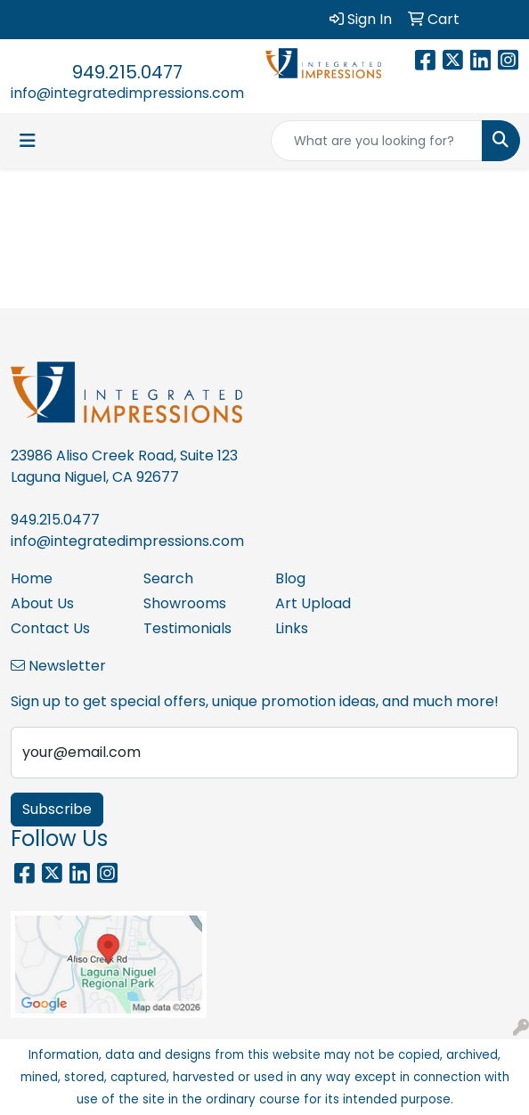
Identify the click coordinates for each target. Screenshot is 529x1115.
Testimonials (187, 628)
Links (291, 628)
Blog (290, 578)
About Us (42, 603)
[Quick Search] (377, 140)
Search (168, 578)
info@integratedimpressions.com (127, 93)
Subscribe (57, 809)
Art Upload (313, 603)
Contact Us (50, 628)
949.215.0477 (127, 72)
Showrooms (184, 603)
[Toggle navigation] (27, 140)
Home (32, 578)
